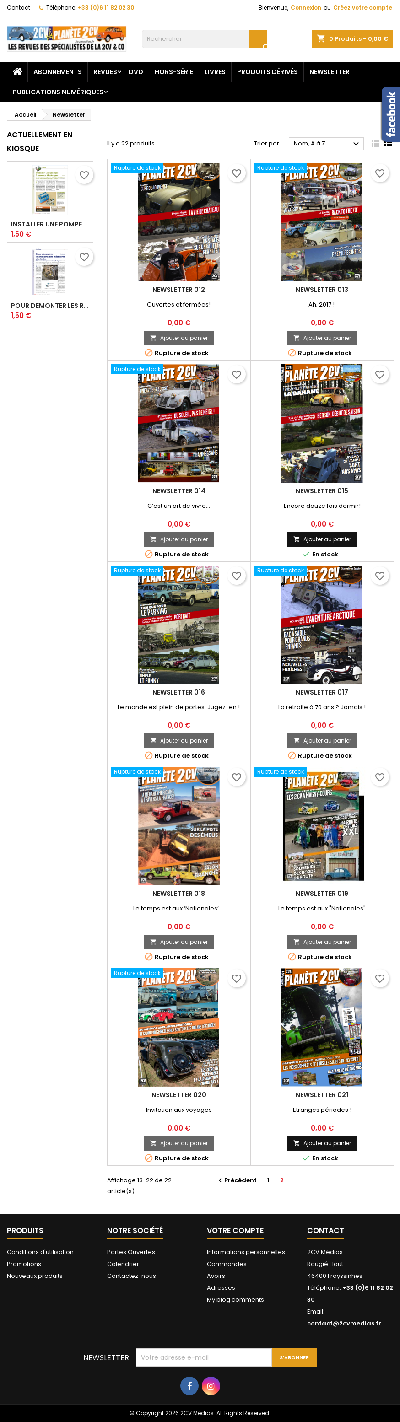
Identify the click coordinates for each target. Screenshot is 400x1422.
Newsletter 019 (322, 893)
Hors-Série (174, 71)
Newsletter (329, 71)
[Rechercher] (204, 39)
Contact (18, 7)
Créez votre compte (362, 7)
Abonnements (57, 71)
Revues (105, 71)
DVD (136, 71)
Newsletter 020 (178, 1094)
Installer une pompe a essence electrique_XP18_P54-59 (50, 224)
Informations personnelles (246, 1252)
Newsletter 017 (322, 692)
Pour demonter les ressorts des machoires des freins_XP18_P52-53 (50, 305)
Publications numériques (58, 92)
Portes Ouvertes (131, 1252)
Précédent (236, 1180)
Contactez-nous (131, 1275)
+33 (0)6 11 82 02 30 (106, 7)
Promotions (24, 1264)
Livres (215, 71)
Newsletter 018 (178, 893)
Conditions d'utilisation (40, 1252)
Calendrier (123, 1264)
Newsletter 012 (178, 289)
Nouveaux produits (35, 1275)
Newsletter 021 (322, 1094)
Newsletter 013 (322, 289)
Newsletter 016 (178, 692)
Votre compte (235, 1230)
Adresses (221, 1287)
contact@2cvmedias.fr (344, 1323)
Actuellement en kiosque (39, 141)
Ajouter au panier (179, 338)
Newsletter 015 (322, 491)
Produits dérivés (267, 71)
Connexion (306, 7)
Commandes (227, 1264)
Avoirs (216, 1275)
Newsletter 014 (178, 491)
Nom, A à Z (328, 144)
